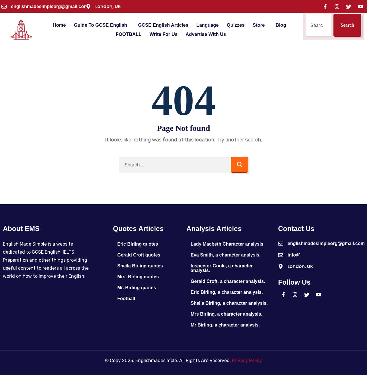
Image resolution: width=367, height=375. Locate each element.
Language (207, 25)
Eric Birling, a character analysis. (227, 292)
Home (59, 25)
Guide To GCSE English (100, 25)
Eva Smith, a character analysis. (226, 254)
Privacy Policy (247, 360)
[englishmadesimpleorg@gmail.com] (4, 6)
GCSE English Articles (163, 25)
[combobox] (318, 25)
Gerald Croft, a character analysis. (228, 281)
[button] (102, 25)
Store (259, 25)
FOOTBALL (129, 34)
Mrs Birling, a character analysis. (226, 314)
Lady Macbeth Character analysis (227, 244)
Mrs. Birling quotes (138, 276)
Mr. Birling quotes (136, 287)
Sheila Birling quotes (140, 265)
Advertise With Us (206, 34)
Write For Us (163, 34)
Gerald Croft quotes (138, 254)
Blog (281, 25)
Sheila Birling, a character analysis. (229, 303)
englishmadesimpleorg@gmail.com (49, 6)
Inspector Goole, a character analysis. (222, 268)
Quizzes (236, 25)
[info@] (280, 255)
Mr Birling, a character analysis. (225, 324)
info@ (294, 254)
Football (126, 298)
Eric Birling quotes (137, 244)
